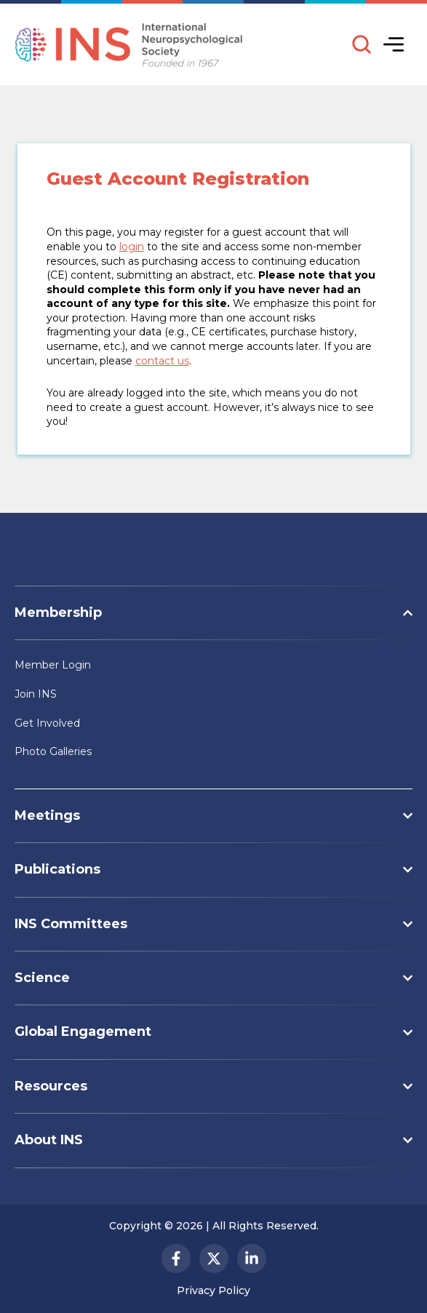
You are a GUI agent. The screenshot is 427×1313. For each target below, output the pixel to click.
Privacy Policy (213, 1290)
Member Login (53, 664)
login (131, 246)
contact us (162, 360)
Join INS (36, 694)
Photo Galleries (53, 751)
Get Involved (47, 723)
